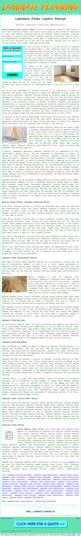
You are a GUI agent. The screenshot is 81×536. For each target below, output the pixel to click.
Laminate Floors (16, 497)
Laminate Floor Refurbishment (49, 486)
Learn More (71, 535)
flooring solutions (71, 447)
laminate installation (57, 445)
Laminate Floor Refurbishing (25, 488)
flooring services (51, 452)
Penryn (39, 180)
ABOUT (60, 14)
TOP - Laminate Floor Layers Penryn (17, 501)
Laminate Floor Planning (40, 477)
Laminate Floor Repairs (21, 493)
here (12, 421)
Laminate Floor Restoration (45, 475)
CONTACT (66, 14)
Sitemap (3, 518)
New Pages (10, 518)
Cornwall (74, 452)
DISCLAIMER (74, 14)
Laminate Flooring (10, 484)
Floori (4, 531)
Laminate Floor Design (68, 482)
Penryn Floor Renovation (45, 501)
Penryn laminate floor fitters (30, 429)
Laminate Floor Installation (15, 482)
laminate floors (55, 449)
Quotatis (71, 462)
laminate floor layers (18, 43)
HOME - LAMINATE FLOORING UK (40, 511)
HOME (49, 14)
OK (79, 535)
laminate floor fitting (66, 443)
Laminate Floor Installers (14, 477)
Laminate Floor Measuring (39, 479)
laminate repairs (43, 447)
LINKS (54, 14)
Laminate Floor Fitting (30, 484)
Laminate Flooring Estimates (19, 475)
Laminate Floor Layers (68, 475)
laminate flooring (40, 90)
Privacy (78, 518)
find (8, 403)
